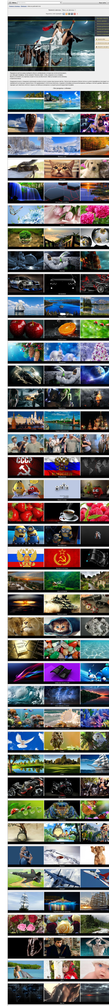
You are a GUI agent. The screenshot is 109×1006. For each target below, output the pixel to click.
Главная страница (14, 6)
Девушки (23, 6)
